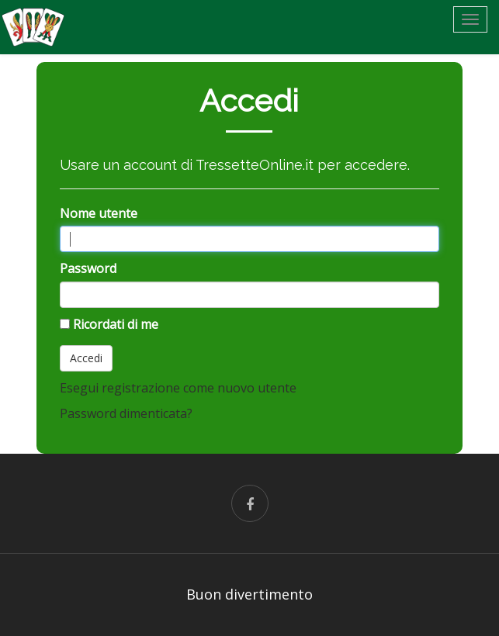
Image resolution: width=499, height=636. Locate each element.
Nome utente (98, 213)
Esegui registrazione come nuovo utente (178, 387)
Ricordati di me (115, 324)
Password (88, 268)
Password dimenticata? (126, 413)
